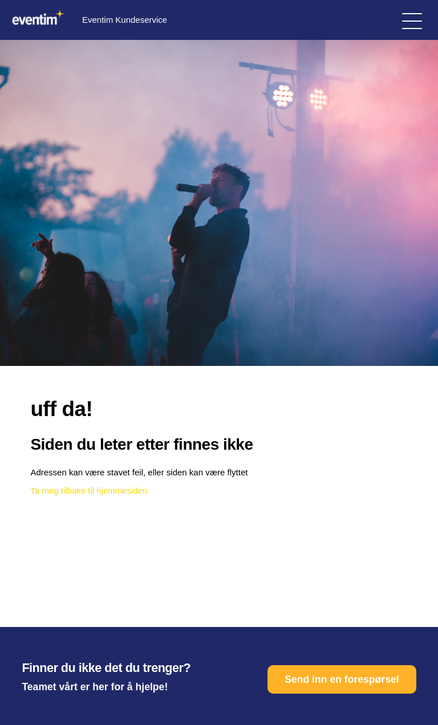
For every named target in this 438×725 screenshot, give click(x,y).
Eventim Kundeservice (88, 20)
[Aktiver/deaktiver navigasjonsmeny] (412, 20)
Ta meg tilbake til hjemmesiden (88, 490)
